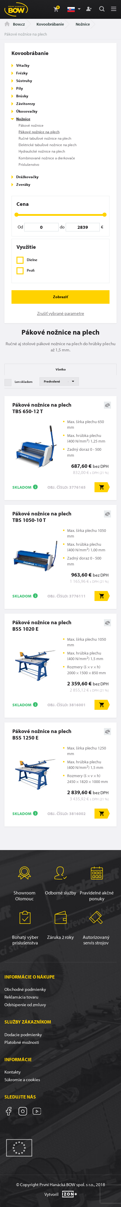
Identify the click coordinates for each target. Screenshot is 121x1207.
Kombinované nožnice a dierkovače (47, 158)
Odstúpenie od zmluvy (25, 1004)
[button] (73, 9)
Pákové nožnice (31, 125)
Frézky (22, 73)
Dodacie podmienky (23, 1034)
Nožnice (83, 24)
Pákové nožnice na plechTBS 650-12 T (42, 408)
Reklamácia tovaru (21, 997)
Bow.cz (14, 24)
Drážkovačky (27, 176)
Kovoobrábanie (50, 24)
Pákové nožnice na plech (39, 131)
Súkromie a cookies (22, 1079)
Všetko (61, 369)
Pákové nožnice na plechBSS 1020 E (42, 625)
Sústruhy (24, 80)
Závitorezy (25, 103)
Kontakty (12, 1072)
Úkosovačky (26, 111)
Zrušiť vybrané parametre (60, 313)
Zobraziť (60, 296)
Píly (19, 88)
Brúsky (22, 96)
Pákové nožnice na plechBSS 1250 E (42, 734)
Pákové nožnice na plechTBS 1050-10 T (42, 516)
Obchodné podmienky (25, 989)
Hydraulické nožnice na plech (42, 151)
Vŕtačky (22, 65)
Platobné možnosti (21, 1042)
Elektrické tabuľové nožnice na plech (48, 144)
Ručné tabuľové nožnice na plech (45, 138)
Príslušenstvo (29, 164)
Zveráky (23, 184)
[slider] (16, 215)
